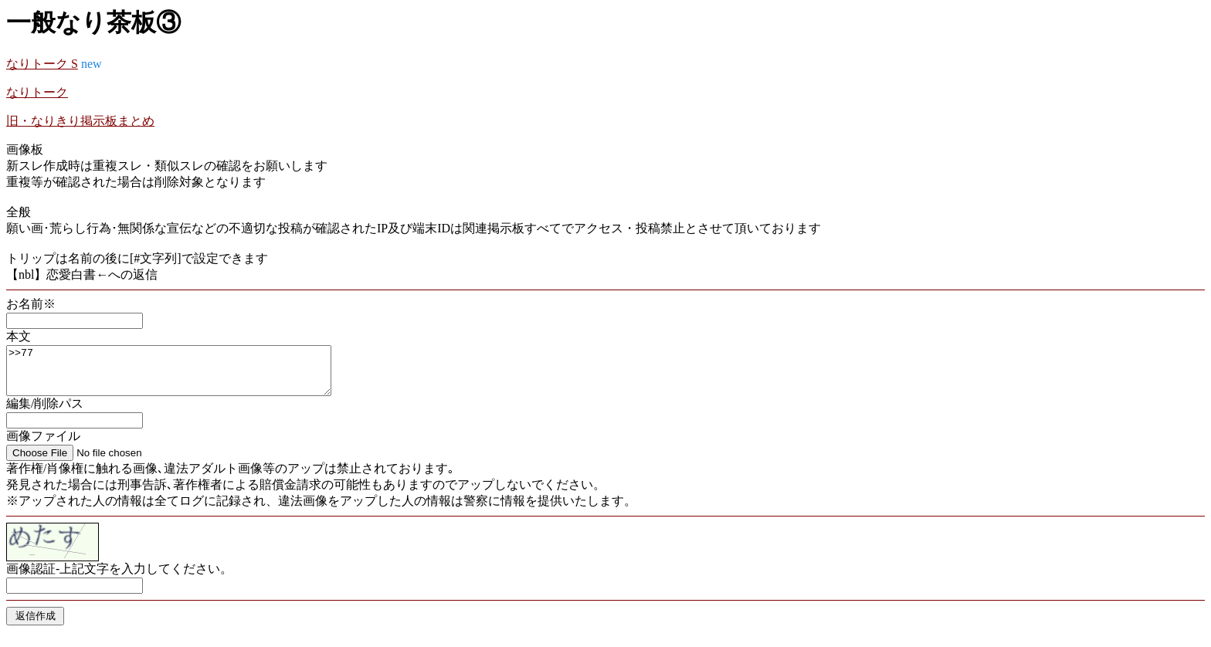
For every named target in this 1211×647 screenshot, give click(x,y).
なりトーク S (42, 63)
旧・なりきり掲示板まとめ (80, 120)
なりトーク (37, 92)
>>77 (188, 375)
